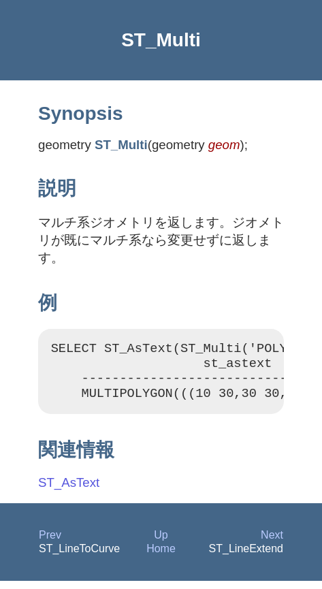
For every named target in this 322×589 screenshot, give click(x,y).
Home (161, 556)
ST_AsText (68, 490)
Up (160, 543)
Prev (50, 543)
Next (272, 543)
